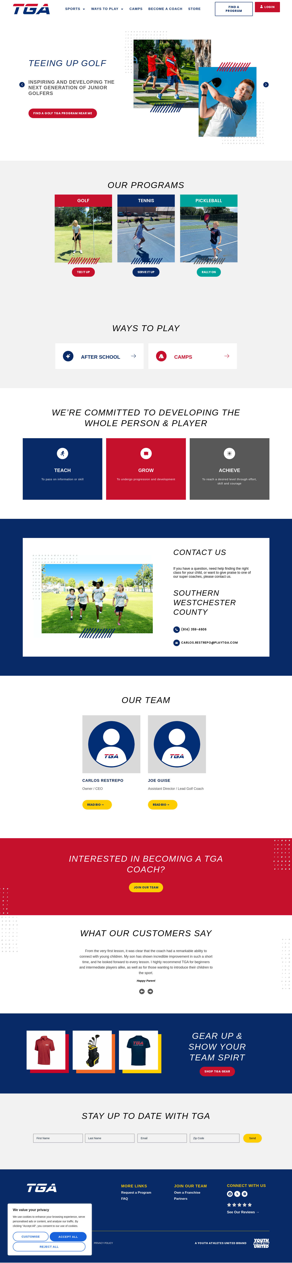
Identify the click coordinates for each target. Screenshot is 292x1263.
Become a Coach (165, 9)
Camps (136, 9)
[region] (50, 1230)
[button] (19, 84)
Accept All (49, 1246)
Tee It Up (83, 272)
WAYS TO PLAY (107, 9)
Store (194, 9)
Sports (75, 9)
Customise (30, 1237)
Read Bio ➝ (95, 805)
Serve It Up (146, 272)
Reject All (67, 1237)
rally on (209, 272)
